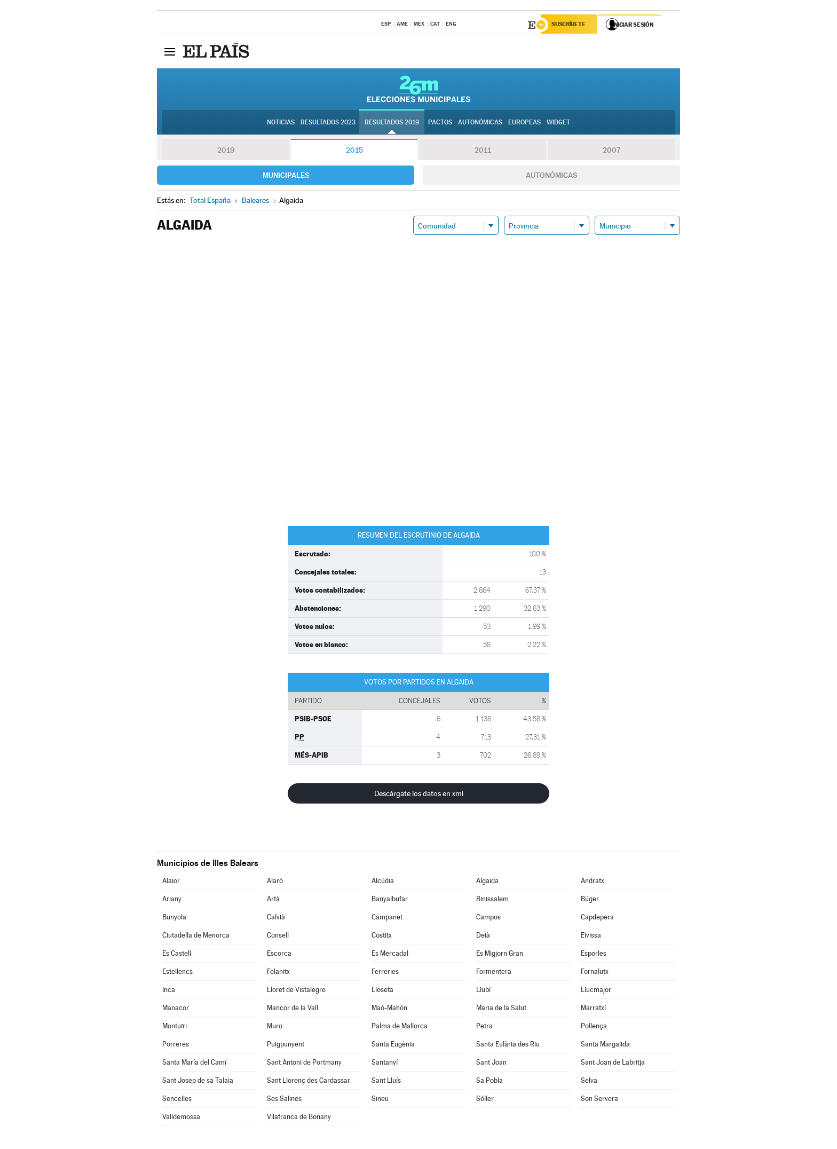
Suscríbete (571, 25)
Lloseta (382, 991)
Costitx (382, 937)
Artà (273, 900)
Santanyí (385, 1064)
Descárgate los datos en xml (418, 795)
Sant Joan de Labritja (613, 1064)
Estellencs (177, 973)
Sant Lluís (386, 1082)
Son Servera (599, 1100)
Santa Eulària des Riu (508, 1046)
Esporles (593, 955)
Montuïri (174, 1028)
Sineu (380, 1100)
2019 (225, 151)
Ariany (171, 900)
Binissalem (492, 900)
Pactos (440, 123)
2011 (483, 151)
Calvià (276, 919)
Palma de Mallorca (400, 1028)
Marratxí (593, 1009)
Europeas (524, 123)
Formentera (493, 973)
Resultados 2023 (328, 123)
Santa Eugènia (393, 1046)
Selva (589, 1082)
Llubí (483, 991)
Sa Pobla (489, 1082)
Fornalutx (595, 973)
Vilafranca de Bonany (299, 1118)
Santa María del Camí (194, 1064)
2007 (611, 151)
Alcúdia (383, 882)
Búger (590, 900)
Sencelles (177, 1100)
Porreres (175, 1046)
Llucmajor (596, 991)
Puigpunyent (285, 1046)
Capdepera (597, 919)
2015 (354, 151)
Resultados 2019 (392, 123)
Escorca (279, 955)
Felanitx (278, 973)
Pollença (594, 1028)
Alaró (275, 882)
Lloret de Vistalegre (296, 991)
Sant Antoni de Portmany (304, 1064)
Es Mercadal (390, 955)
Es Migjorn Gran (499, 955)
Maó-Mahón (389, 1009)
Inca (168, 991)
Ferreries (385, 973)
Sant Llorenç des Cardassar (308, 1082)
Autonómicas (551, 176)
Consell (278, 937)
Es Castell (176, 955)
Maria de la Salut (501, 1009)
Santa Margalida (605, 1046)
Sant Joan (491, 1064)
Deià (483, 937)
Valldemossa (181, 1118)
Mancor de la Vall (292, 1009)
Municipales (286, 176)
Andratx (592, 882)
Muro (274, 1028)
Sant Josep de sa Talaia (197, 1082)
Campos (488, 919)
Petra (484, 1028)
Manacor (175, 1009)
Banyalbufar (390, 900)
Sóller (485, 1100)
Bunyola (174, 919)
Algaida (487, 882)
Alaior (171, 882)
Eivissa (591, 937)
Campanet (387, 919)
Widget (558, 123)
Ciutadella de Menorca (196, 937)
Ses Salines (284, 1100)
